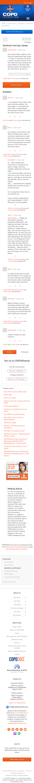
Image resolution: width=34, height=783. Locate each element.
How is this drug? (10, 398)
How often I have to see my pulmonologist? (13, 418)
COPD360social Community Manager (14, 547)
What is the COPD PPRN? (17, 630)
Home (3, 23)
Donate (28, 8)
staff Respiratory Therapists (17, 549)
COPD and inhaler (10, 423)
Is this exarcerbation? (11, 406)
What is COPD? (17, 627)
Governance (17, 611)
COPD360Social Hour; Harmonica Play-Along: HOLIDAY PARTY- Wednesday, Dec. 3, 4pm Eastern (15, 441)
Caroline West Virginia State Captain (13, 154)
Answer (9, 352)
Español (17, 654)
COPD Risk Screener (17, 639)
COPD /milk (8, 395)
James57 (11, 98)
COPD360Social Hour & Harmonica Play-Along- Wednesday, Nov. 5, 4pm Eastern (16, 453)
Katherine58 (12, 50)
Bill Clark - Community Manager (17, 208)
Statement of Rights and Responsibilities (17, 775)
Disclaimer (21, 771)
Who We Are (17, 597)
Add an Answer (16, 85)
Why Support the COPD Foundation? (17, 636)
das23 (10, 215)
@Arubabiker (12, 218)
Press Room (17, 601)
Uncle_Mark (6, 120)
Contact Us (17, 643)
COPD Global (17, 604)
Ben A (10, 127)
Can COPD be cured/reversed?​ (14, 414)
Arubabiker (11, 160)
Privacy (28, 771)
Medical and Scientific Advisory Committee (17, 647)
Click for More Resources (14, 32)
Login (30, 3)
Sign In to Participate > (17, 379)
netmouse (11, 299)
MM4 (9, 269)
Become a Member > (17, 371)
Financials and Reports (17, 608)
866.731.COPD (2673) (20, 713)
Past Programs (17, 615)
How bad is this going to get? (14, 431)
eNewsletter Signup (17, 759)
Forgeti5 (5, 78)
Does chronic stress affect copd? (15, 392)
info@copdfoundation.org (17, 723)
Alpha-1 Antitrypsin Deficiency (17, 651)
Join (25, 3)
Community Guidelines (16, 773)
